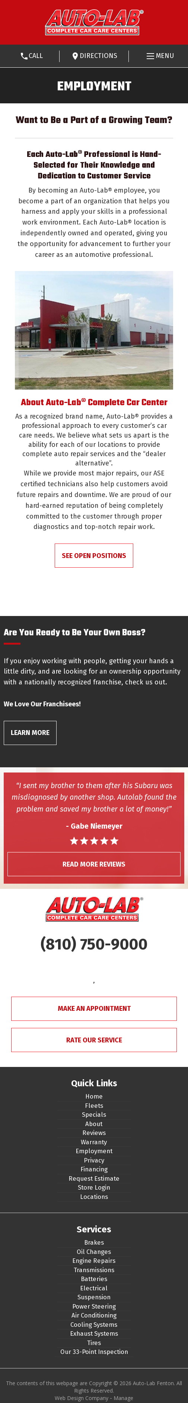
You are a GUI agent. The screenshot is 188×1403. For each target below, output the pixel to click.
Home (94, 1096)
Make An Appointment (94, 1008)
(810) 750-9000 (94, 944)
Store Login (94, 1187)
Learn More (30, 733)
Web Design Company (81, 1398)
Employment (94, 1151)
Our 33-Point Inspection (94, 1351)
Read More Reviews (94, 864)
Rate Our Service (94, 1040)
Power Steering (94, 1306)
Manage (123, 1398)
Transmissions (94, 1270)
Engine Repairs (93, 1260)
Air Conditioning (94, 1315)
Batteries (94, 1279)
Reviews (94, 1132)
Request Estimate (94, 1178)
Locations (94, 1196)
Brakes (94, 1242)
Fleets (94, 1105)
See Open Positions (94, 556)
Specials (94, 1114)
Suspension (94, 1297)
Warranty (94, 1142)
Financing (94, 1169)
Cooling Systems (93, 1324)
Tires (94, 1342)
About (93, 1124)
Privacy (94, 1160)
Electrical (94, 1288)
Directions (98, 56)
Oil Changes (94, 1251)
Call (36, 56)
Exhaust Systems (94, 1333)
